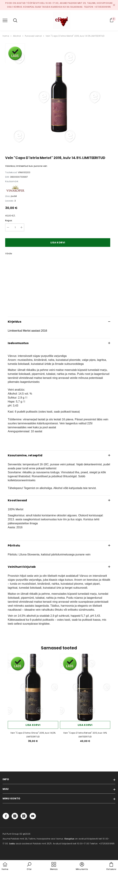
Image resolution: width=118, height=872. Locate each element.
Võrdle (8, 253)
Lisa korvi (57, 242)
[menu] (5, 20)
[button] (29, 866)
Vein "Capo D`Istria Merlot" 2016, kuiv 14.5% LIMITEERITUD (75, 35)
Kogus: (8, 220)
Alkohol (17, 35)
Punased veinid (33, 35)
